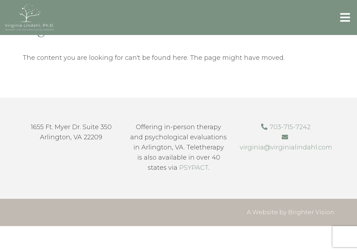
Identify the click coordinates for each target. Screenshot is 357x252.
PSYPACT (193, 168)
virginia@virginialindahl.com (286, 147)
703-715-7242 (290, 127)
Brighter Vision (311, 212)
